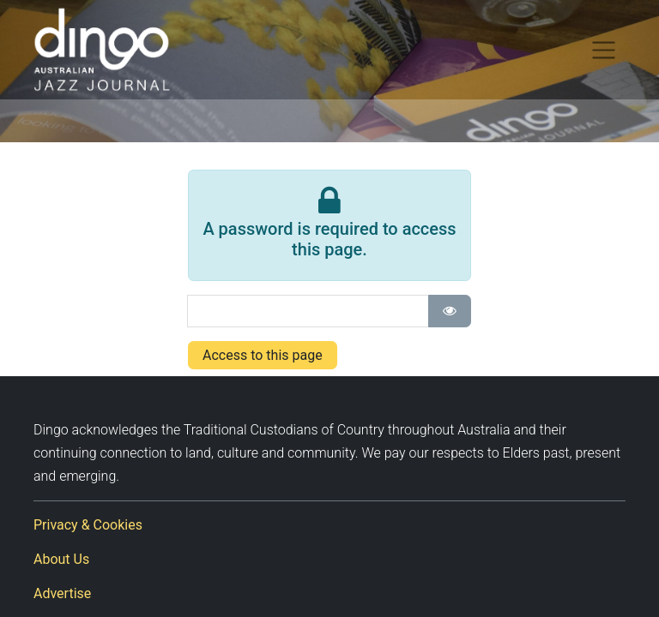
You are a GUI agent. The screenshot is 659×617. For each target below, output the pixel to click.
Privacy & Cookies (87, 525)
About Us (61, 559)
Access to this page (263, 355)
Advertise (62, 593)
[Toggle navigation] (604, 50)
